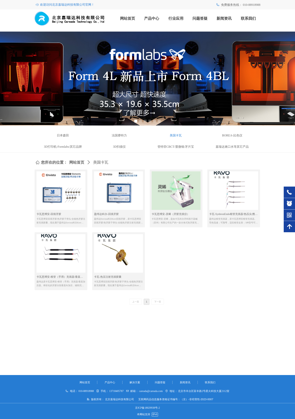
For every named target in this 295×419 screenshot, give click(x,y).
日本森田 (63, 135)
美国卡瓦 (176, 135)
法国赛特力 (119, 135)
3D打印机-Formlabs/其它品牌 (63, 146)
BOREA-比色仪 (232, 135)
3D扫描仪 (119, 146)
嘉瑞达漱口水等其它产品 (232, 146)
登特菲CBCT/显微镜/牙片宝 (175, 146)
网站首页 (76, 162)
